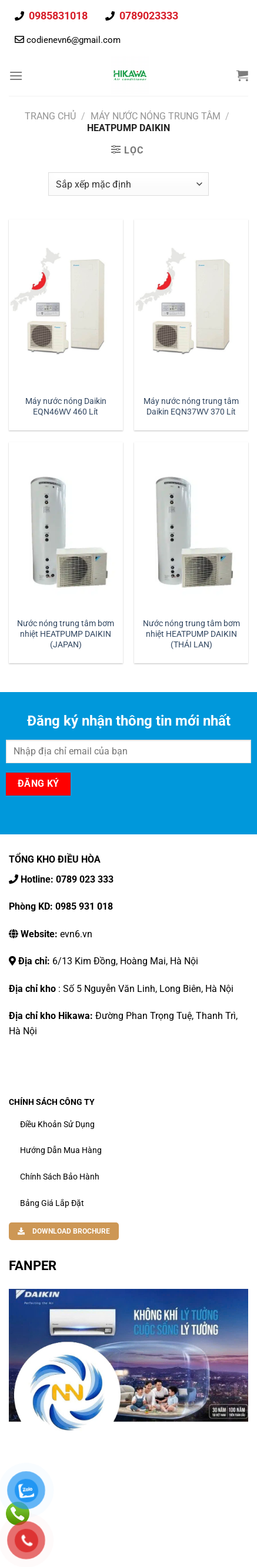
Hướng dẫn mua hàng (61, 1150)
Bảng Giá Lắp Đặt (52, 1203)
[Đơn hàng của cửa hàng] (128, 184)
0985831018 (57, 15)
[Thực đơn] (16, 75)
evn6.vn (55, 934)
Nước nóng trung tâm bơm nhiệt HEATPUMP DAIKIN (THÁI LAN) (191, 634)
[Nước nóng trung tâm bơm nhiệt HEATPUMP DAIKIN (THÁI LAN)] (191, 527)
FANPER (32, 1265)
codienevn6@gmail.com (73, 40)
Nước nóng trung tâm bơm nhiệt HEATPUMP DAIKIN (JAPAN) (65, 634)
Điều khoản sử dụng (57, 1124)
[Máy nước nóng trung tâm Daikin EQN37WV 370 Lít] (191, 304)
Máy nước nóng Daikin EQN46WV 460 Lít (65, 406)
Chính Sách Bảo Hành (59, 1176)
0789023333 (147, 15)
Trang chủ (50, 116)
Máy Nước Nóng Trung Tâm (156, 116)
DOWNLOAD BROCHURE (64, 1231)
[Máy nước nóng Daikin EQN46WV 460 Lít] (66, 304)
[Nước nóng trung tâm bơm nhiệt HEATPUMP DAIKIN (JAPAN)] (66, 527)
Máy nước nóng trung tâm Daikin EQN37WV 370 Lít (191, 406)
